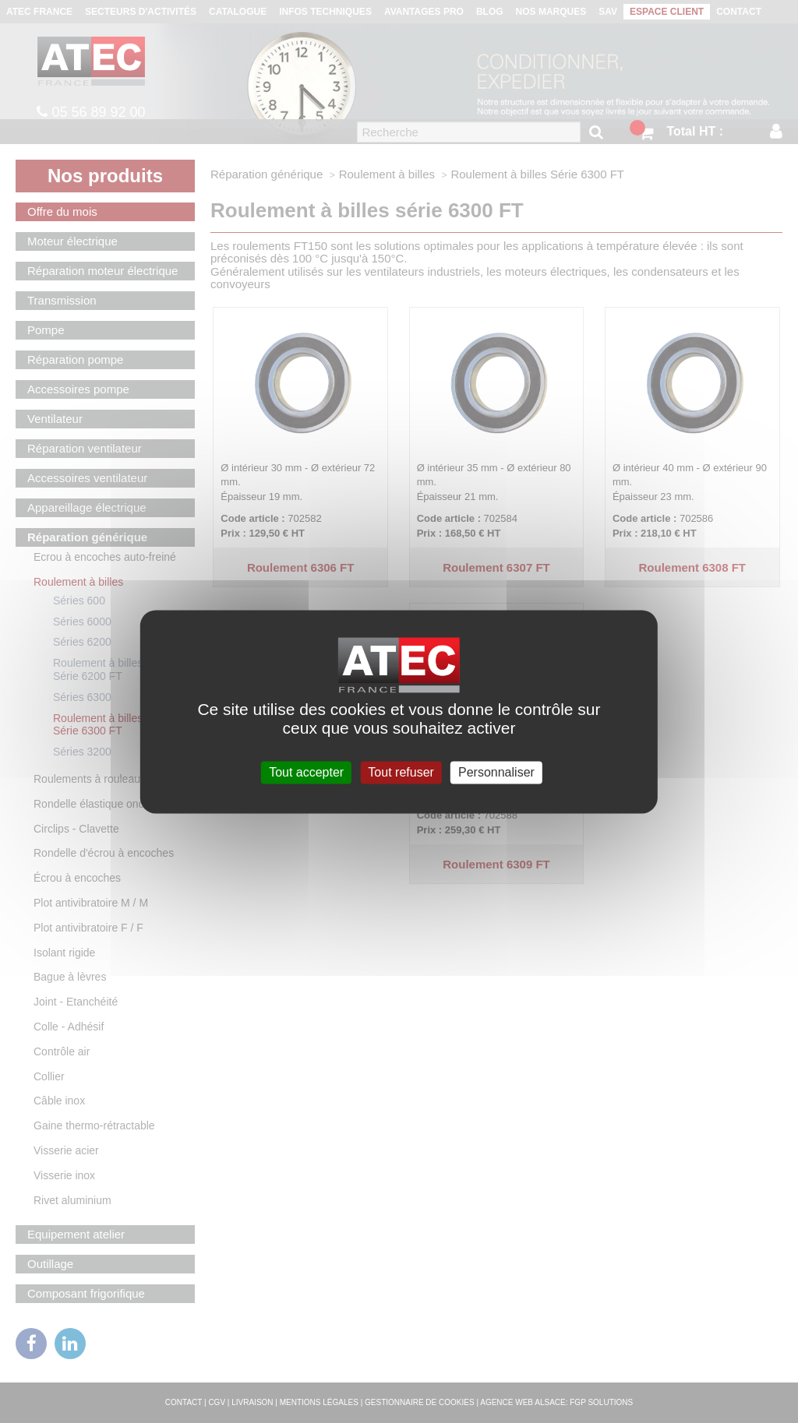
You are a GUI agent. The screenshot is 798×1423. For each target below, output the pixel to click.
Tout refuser (400, 772)
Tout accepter (306, 772)
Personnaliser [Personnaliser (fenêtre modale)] (496, 772)
